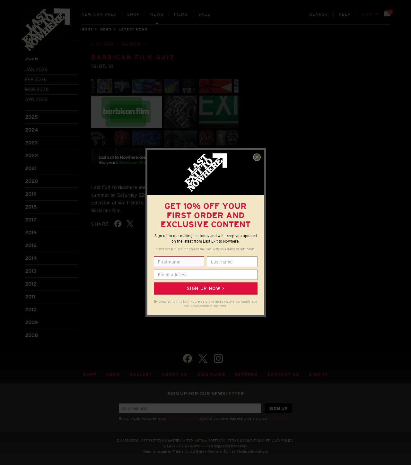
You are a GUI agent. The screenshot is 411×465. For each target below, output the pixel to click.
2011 (30, 296)
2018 (31, 207)
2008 (31, 335)
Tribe (177, 451)
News (156, 14)
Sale (204, 14)
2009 (31, 322)
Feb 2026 (36, 79)
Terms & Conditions (183, 418)
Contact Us (283, 374)
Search (319, 14)
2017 (30, 219)
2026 (31, 58)
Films (181, 14)
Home (87, 29)
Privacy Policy (279, 418)
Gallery (141, 374)
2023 (31, 142)
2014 (31, 258)
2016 (31, 232)
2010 (31, 309)
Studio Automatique (252, 451)
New (99, 14)
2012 (31, 284)
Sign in (370, 14)
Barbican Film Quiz (133, 57)
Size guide (211, 374)
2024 (31, 130)
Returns (246, 374)
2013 (31, 271)
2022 (31, 155)
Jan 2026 (36, 69)
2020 (31, 181)
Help (345, 14)
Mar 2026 (36, 89)
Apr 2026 (36, 99)
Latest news (132, 29)
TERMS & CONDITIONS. (246, 441)
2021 (31, 168)
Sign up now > (205, 288)
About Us (175, 374)
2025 (31, 117)
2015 (31, 245)
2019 (31, 194)
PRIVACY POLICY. (280, 441)
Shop (133, 14)
